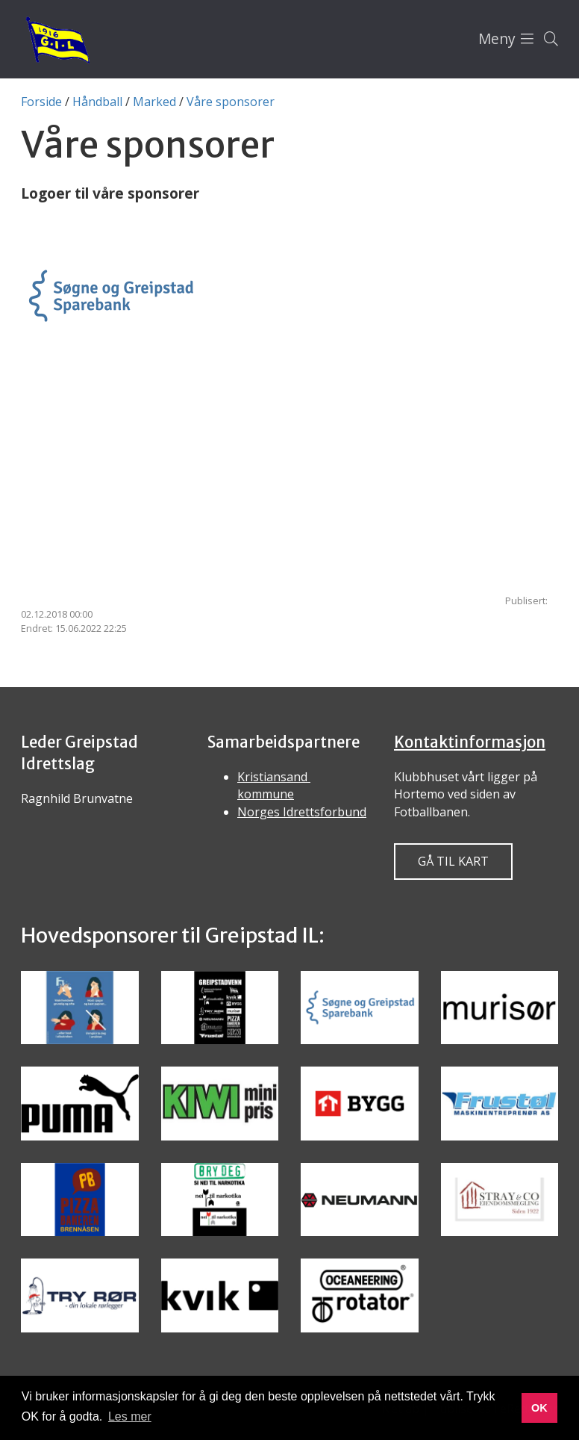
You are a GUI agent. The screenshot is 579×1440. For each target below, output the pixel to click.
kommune (265, 794)
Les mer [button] (129, 1416)
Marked (154, 101)
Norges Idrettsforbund (301, 812)
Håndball (97, 101)
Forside (41, 101)
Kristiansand (273, 777)
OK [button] (539, 1408)
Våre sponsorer (231, 101)
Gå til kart (453, 861)
